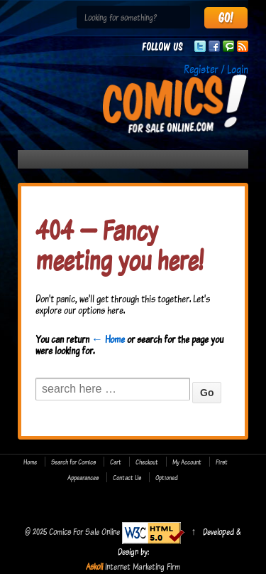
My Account (186, 462)
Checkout (146, 462)
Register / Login (216, 69)
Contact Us (127, 477)
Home (30, 462)
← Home (108, 338)
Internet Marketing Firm (142, 566)
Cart (115, 462)
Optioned (166, 477)
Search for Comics (73, 462)
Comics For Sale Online (84, 531)
